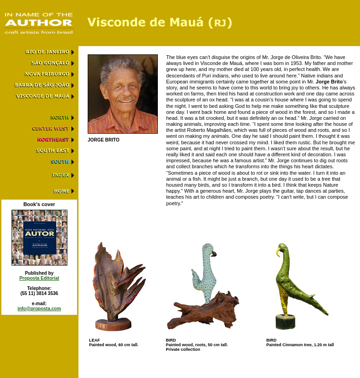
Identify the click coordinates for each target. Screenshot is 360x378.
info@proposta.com (39, 308)
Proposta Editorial (39, 278)
